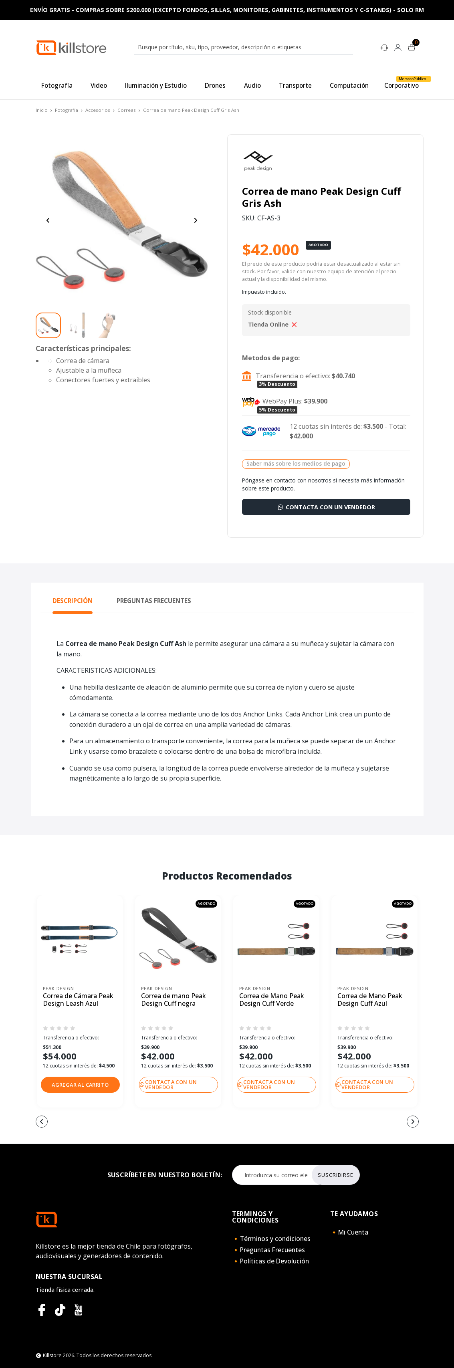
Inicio (42, 110)
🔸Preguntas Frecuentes (268, 1250)
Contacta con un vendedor (326, 507)
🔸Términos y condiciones (271, 1239)
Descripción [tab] (72, 601)
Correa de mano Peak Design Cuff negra (173, 1000)
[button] (80, 1085)
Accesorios (97, 110)
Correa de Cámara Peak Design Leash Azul (78, 1000)
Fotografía (66, 110)
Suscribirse (335, 1174)
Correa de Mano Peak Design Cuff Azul (369, 1000)
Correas (126, 110)
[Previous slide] (48, 220)
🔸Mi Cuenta (349, 1232)
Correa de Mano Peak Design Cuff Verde (271, 1000)
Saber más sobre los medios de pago (295, 463)
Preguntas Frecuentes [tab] (154, 601)
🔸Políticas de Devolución (270, 1261)
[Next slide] (196, 220)
